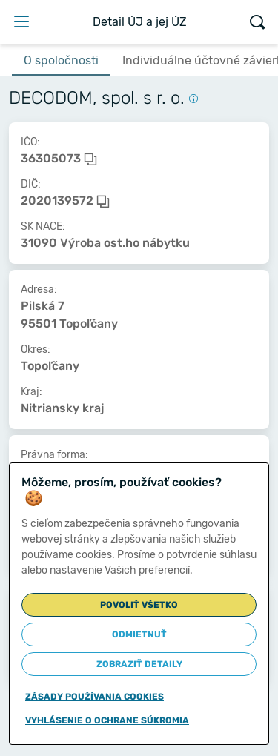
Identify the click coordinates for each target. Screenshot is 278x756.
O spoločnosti (61, 60)
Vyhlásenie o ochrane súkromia (107, 720)
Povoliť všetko (139, 605)
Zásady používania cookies (94, 697)
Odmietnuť (139, 634)
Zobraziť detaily (139, 664)
